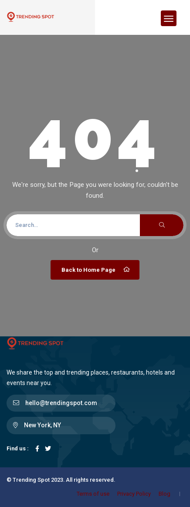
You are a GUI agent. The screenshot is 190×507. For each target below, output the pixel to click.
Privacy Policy (134, 493)
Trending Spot (31, 480)
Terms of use (93, 493)
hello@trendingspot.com (61, 402)
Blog (164, 493)
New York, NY (42, 425)
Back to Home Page (96, 269)
